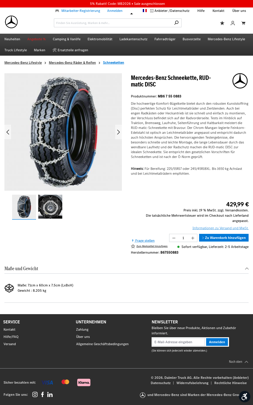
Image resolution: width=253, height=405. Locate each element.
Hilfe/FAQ (11, 336)
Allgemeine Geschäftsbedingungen (102, 344)
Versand (10, 344)
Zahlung (82, 329)
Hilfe (201, 10)
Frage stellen (143, 240)
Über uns (239, 10)
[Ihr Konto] (232, 23)
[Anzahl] (183, 238)
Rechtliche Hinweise (230, 383)
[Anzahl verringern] (173, 238)
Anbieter (161, 10)
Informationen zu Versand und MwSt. (220, 228)
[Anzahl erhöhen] (193, 238)
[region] (63, 146)
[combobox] (112, 22)
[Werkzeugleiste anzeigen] (244, 396)
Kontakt (218, 10)
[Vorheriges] (7, 132)
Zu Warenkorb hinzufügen (224, 237)
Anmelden (115, 10)
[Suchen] (176, 22)
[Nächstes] (118, 132)
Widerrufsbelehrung (192, 383)
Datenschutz (179, 10)
